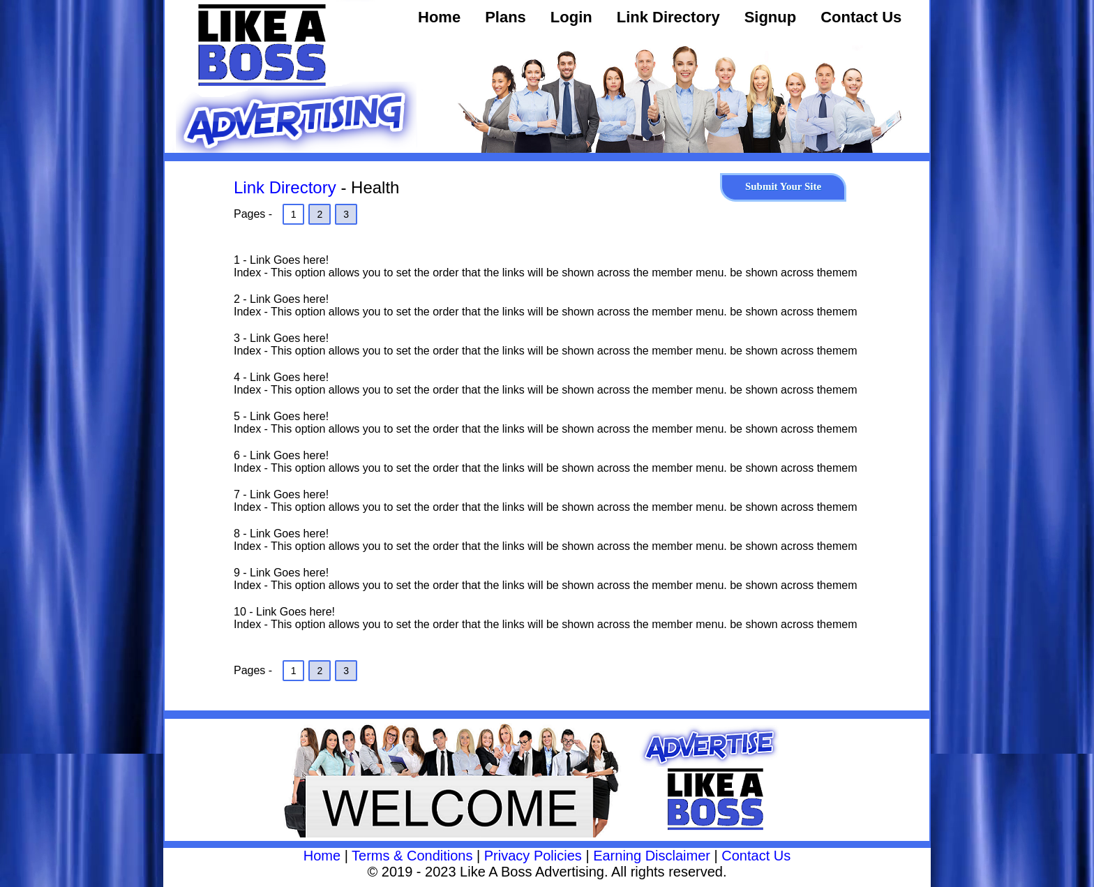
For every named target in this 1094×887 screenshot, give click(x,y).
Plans (505, 17)
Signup (770, 17)
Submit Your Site (783, 186)
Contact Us (860, 17)
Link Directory (668, 17)
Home (439, 17)
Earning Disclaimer (651, 855)
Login (571, 17)
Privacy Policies (533, 855)
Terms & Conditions (412, 855)
